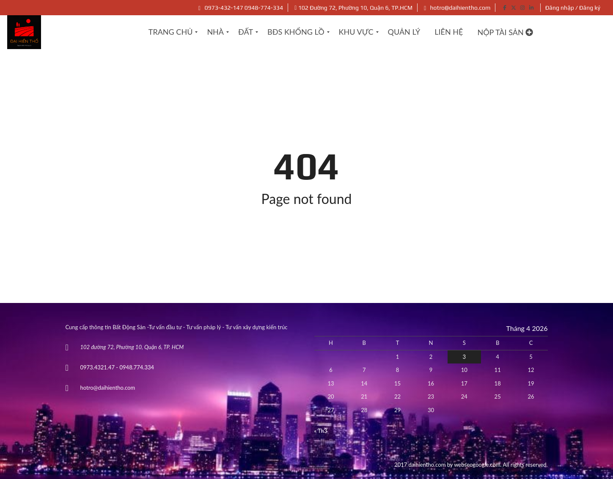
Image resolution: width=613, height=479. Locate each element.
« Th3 (320, 430)
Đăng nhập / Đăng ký (572, 7)
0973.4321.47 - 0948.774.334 (117, 367)
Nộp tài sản (505, 32)
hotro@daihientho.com (457, 7)
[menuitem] (170, 32)
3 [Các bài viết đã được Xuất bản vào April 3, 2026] (464, 356)
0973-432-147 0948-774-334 (240, 7)
